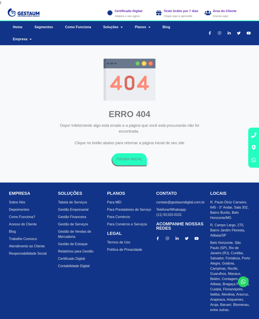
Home (17, 27)
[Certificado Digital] (110, 12)
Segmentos (43, 27)
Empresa (22, 39)
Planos (142, 27)
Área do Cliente (224, 11)
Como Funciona (78, 27)
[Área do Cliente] (208, 12)
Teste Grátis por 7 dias (181, 11)
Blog (166, 27)
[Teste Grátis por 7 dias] (158, 12)
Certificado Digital (128, 11)
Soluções (113, 27)
